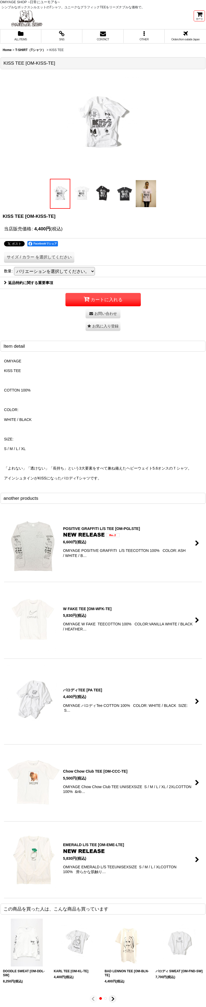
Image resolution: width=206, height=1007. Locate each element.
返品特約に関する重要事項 (28, 283)
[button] (144, 36)
